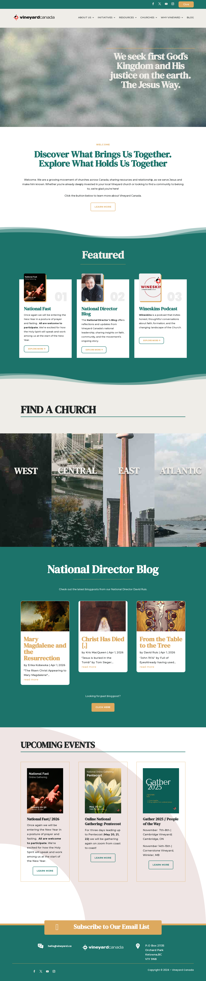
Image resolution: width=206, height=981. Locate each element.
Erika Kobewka (35, 660)
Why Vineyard (170, 17)
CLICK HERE (103, 707)
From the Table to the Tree (160, 643)
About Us (84, 17)
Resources (126, 17)
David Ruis (151, 650)
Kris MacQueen (96, 650)
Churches (147, 17)
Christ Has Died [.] (102, 643)
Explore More (35, 348)
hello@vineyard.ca (60, 946)
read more (25, 672)
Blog (190, 17)
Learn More (103, 206)
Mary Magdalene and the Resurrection (43, 648)
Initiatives (105, 17)
